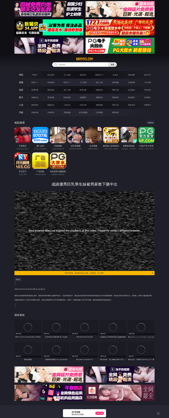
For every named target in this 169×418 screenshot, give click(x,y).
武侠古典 (83, 105)
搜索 (112, 64)
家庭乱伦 (50, 105)
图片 (21, 97)
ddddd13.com (84, 59)
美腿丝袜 (99, 97)
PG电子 (35, 75)
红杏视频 (99, 112)
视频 (21, 82)
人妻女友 (67, 105)
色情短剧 (115, 112)
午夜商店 (50, 112)
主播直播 (131, 82)
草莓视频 (67, 112)
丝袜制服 (115, 82)
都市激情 (34, 105)
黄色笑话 (131, 105)
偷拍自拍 (50, 90)
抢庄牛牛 (147, 75)
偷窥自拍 (34, 97)
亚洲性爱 (34, 90)
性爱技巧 (147, 105)
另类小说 (115, 105)
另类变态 (147, 90)
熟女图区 (131, 97)
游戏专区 (83, 75)
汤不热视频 (83, 112)
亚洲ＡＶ (34, 82)
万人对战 (67, 75)
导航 (21, 112)
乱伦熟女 (131, 90)
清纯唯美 (115, 97)
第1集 (18, 279)
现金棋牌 (131, 75)
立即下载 (100, 413)
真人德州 (50, 75)
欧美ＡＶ (67, 82)
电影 (21, 89)
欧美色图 (67, 97)
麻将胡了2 (99, 75)
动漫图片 (83, 97)
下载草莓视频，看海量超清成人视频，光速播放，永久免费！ (108, 273)
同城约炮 (34, 112)
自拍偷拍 (50, 82)
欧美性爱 (83, 90)
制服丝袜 (99, 90)
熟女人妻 (99, 82)
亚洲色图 (50, 97)
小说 (21, 104)
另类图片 (147, 97)
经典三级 (115, 90)
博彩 (21, 74)
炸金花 (115, 75)
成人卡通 (67, 90)
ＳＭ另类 (147, 82)
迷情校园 (99, 105)
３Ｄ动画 (83, 82)
